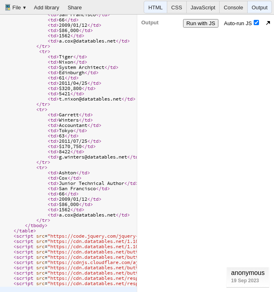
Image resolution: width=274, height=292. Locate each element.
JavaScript (203, 7)
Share (75, 7)
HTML (155, 7)
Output (260, 7)
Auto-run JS (241, 23)
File (12, 7)
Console (233, 7)
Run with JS (200, 23)
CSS (176, 7)
